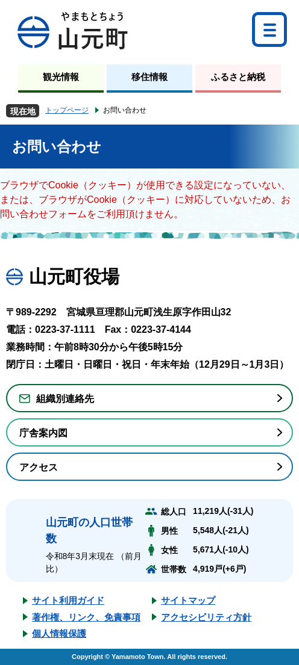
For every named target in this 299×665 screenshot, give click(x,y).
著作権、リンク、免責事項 (86, 617)
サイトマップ (188, 600)
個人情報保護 (59, 633)
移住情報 (149, 77)
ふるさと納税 (238, 77)
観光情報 (61, 77)
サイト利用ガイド (68, 600)
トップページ (67, 110)
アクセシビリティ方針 (206, 617)
